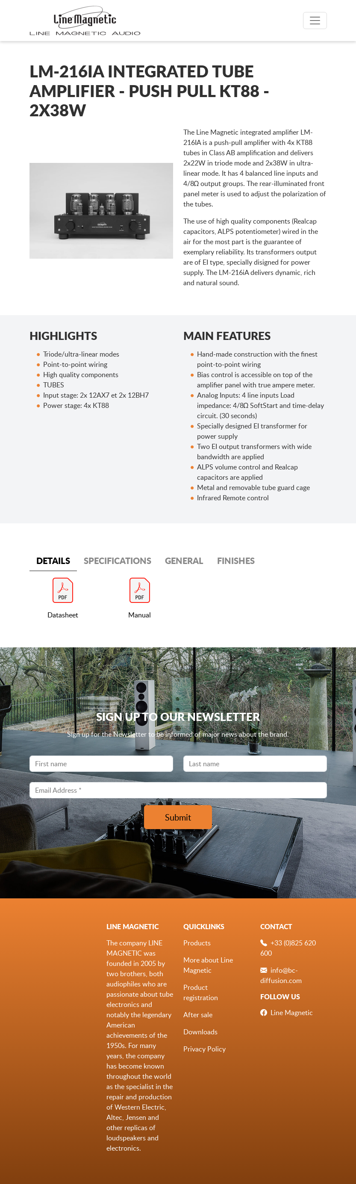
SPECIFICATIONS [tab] (117, 561)
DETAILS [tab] (53, 561)
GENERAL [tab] (184, 561)
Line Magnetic (292, 1012)
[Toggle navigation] (315, 20)
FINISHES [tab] (236, 561)
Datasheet (62, 615)
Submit (178, 817)
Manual (139, 615)
